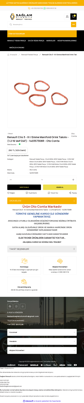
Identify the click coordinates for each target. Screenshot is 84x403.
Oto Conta (33, 170)
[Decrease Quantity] (9, 179)
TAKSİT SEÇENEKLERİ (19, 249)
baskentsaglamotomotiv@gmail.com (11, 386)
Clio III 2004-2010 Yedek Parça (55, 159)
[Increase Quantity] (74, 179)
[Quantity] (42, 179)
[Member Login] (67, 16)
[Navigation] (42, 33)
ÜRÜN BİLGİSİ (15, 200)
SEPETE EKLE (24, 187)
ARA (73, 24)
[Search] (42, 24)
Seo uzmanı (61, 361)
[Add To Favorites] (11, 193)
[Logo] (21, 16)
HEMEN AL (59, 187)
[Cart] (73, 16)
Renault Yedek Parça (37, 159)
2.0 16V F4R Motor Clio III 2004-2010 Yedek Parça (51, 167)
